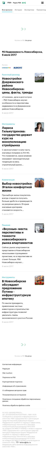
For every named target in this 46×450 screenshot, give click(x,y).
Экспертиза (29, 9)
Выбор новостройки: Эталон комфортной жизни (17, 187)
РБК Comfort (7, 373)
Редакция (6, 368)
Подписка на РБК (9, 377)
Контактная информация (11, 364)
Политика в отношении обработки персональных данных (21, 400)
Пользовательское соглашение (14, 394)
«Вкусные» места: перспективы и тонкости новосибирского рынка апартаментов (17, 235)
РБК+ (9, 3)
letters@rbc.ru (25, 442)
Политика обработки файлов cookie (16, 405)
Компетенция (8, 179)
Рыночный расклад (11, 74)
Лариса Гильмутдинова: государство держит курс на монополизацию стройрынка (17, 136)
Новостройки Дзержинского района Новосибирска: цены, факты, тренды (17, 85)
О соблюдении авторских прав (14, 390)
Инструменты (8, 123)
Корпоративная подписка (12, 381)
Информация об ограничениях (14, 386)
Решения (6, 224)
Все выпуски (7, 9)
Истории (18, 9)
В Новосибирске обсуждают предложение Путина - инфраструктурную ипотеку (16, 290)
